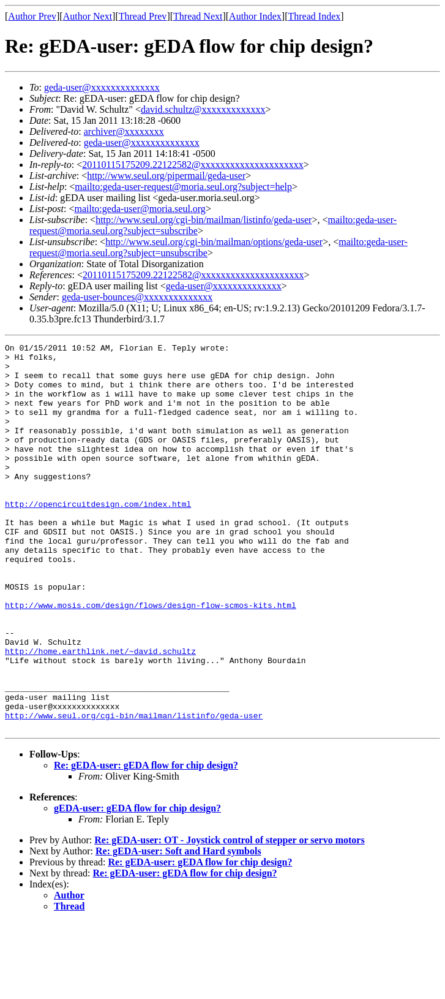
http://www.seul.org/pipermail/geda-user (166, 175)
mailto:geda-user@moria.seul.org (139, 208)
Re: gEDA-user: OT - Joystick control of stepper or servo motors (229, 917)
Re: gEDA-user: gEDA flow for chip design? (146, 842)
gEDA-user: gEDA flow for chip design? (137, 885)
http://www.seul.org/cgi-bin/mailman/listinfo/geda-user (203, 220)
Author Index (255, 16)
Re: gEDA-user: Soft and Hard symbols (178, 928)
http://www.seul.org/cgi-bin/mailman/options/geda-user (214, 242)
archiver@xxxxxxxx (124, 131)
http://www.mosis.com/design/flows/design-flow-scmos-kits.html (150, 658)
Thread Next (197, 16)
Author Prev (32, 16)
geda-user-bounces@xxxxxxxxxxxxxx (137, 297)
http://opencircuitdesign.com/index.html (98, 536)
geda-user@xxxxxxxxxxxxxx (102, 87)
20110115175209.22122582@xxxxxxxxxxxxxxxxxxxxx (193, 164)
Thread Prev (143, 16)
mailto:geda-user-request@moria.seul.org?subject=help (183, 186)
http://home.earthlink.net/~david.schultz (100, 713)
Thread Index (314, 16)
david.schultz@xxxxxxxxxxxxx (203, 109)
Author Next (87, 16)
